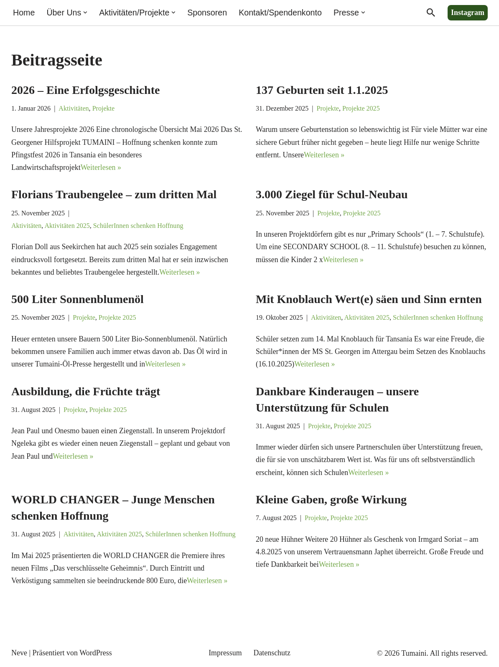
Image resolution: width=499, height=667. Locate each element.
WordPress (95, 655)
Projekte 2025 (362, 108)
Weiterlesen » (101, 168)
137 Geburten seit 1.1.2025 (322, 89)
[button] (86, 12)
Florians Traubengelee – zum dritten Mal (113, 195)
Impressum (225, 656)
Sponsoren (208, 12)
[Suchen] (431, 12)
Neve (19, 655)
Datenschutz (272, 656)
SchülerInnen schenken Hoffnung (139, 226)
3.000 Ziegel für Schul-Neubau (332, 195)
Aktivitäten (74, 108)
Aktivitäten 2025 (67, 226)
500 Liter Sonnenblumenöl (77, 300)
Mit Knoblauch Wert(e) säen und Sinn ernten (369, 300)
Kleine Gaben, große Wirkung (331, 501)
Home (24, 12)
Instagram (467, 12)
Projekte (104, 108)
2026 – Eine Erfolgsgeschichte (85, 89)
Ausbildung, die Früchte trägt (85, 393)
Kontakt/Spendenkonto (281, 12)
